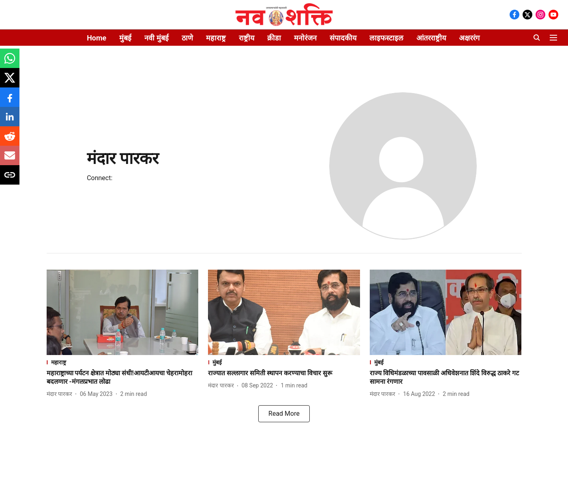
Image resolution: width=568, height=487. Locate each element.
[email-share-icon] (9, 160)
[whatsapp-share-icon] (9, 62)
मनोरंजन (305, 38)
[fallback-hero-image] (123, 312)
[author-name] (61, 394)
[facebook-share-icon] (9, 101)
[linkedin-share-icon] (9, 121)
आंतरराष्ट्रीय (431, 38)
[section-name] (123, 362)
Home (96, 38)
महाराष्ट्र (216, 38)
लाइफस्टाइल (386, 38)
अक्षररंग (469, 38)
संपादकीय (343, 38)
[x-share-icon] (9, 82)
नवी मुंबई (156, 38)
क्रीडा (274, 38)
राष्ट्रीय (246, 38)
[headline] (123, 377)
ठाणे (187, 38)
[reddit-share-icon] (9, 140)
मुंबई (125, 38)
